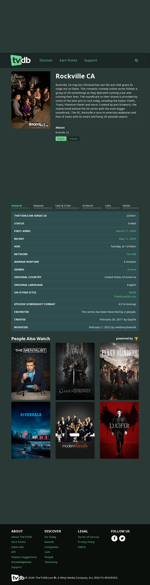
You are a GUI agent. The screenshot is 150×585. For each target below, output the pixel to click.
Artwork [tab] (88, 205)
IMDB (132, 292)
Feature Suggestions (24, 557)
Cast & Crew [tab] (63, 205)
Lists (47, 552)
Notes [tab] (126, 205)
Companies (51, 547)
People (48, 557)
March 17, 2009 (126, 231)
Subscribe (17, 547)
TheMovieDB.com (125, 296)
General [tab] (16, 205)
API (13, 552)
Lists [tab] (108, 205)
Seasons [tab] (38, 205)
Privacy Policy (86, 542)
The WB (131, 254)
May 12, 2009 (127, 238)
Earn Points (68, 60)
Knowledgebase (21, 562)
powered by (127, 338)
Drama (132, 269)
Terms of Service (88, 537)
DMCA (82, 547)
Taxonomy (51, 562)
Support (90, 60)
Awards (49, 542)
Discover (46, 60)
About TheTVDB (21, 537)
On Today (50, 537)
